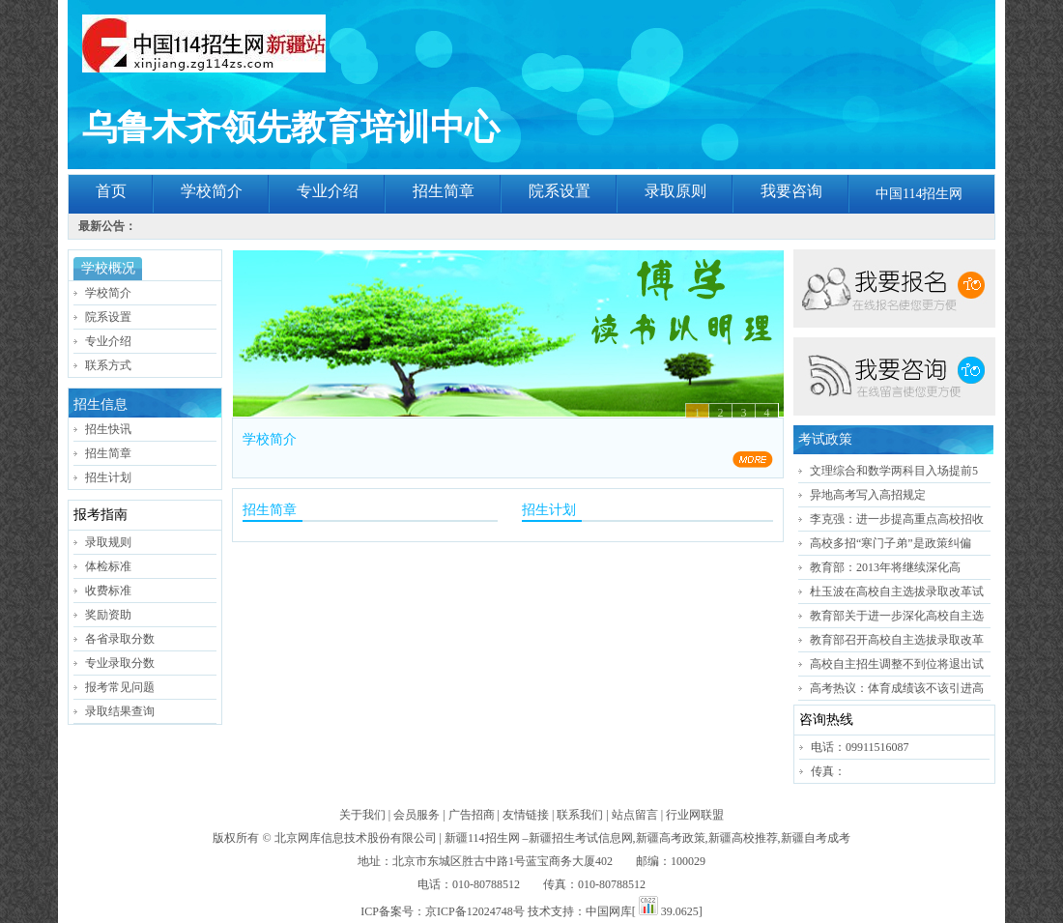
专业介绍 (328, 191)
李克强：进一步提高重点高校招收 (897, 519)
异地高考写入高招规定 (868, 495)
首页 (111, 191)
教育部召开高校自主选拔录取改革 (897, 640)
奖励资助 (108, 614)
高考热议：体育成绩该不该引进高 (897, 688)
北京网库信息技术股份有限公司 (355, 838)
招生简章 (443, 191)
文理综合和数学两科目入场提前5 (894, 470)
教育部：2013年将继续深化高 (885, 567)
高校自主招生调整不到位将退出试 (897, 664)
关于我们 (362, 815)
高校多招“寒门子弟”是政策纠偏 (890, 543)
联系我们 (580, 815)
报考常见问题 (120, 687)
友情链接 (526, 815)
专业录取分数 (120, 663)
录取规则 (108, 542)
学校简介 (212, 191)
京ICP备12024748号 (475, 911)
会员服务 (416, 815)
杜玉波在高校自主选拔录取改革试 (897, 591)
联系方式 (108, 365)
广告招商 (471, 815)
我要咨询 (791, 191)
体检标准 (108, 566)
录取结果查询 (120, 711)
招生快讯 (108, 429)
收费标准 (108, 590)
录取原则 (675, 191)
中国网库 (609, 911)
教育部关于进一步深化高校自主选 (897, 615)
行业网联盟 (695, 815)
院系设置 (559, 191)
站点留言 (635, 815)
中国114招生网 (919, 194)
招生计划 (108, 477)
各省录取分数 (120, 639)
